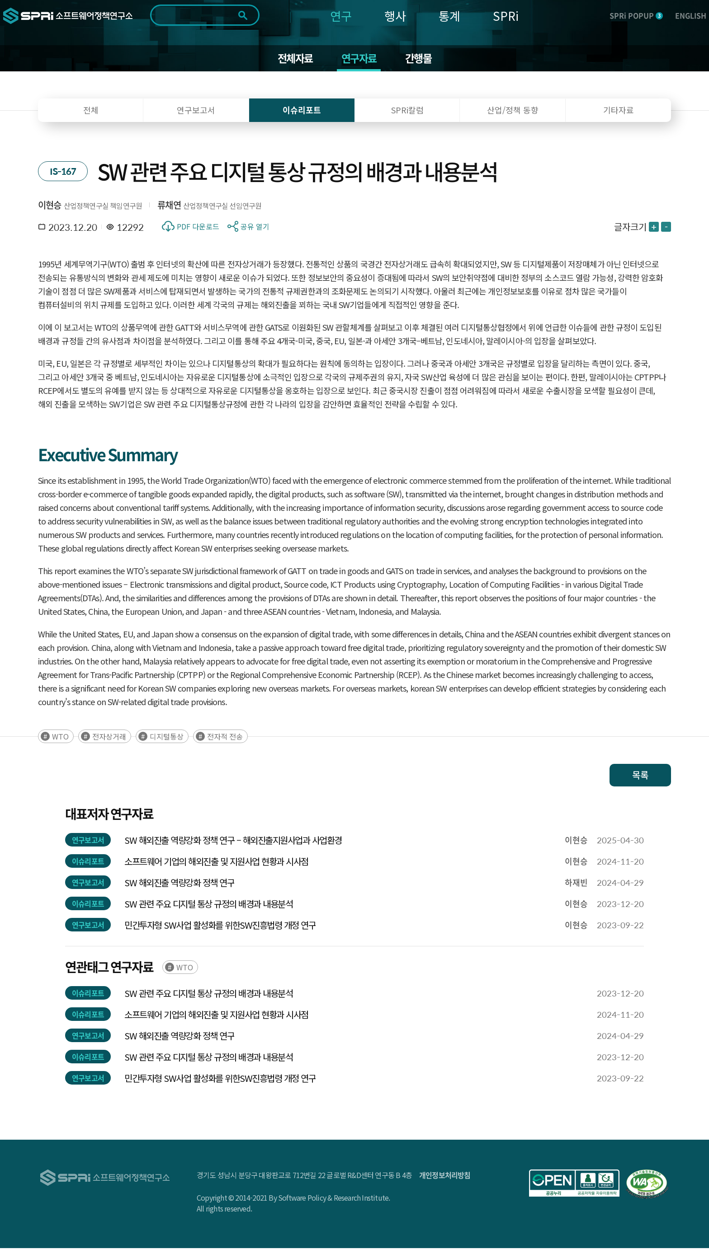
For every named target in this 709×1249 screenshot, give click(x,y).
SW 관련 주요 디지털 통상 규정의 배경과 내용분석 (208, 904)
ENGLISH (690, 15)
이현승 (49, 205)
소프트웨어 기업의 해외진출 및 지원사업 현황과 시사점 (216, 862)
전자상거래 (109, 737)
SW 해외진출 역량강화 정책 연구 (179, 883)
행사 (395, 15)
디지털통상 (167, 737)
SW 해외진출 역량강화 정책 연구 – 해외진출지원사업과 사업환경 (233, 840)
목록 (640, 775)
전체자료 (293, 59)
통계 (449, 15)
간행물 (420, 59)
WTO (60, 737)
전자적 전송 (225, 737)
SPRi (506, 15)
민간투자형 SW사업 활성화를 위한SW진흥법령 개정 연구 (220, 925)
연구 (341, 15)
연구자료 (359, 59)
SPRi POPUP (636, 15)
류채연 (169, 205)
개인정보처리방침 (445, 1175)
